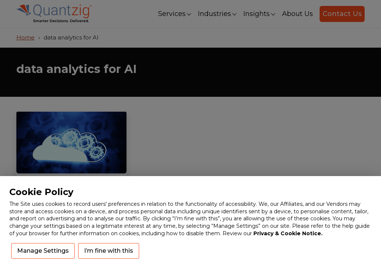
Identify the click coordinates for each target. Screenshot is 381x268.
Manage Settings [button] (43, 250)
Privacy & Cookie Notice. (288, 233)
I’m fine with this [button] (108, 250)
